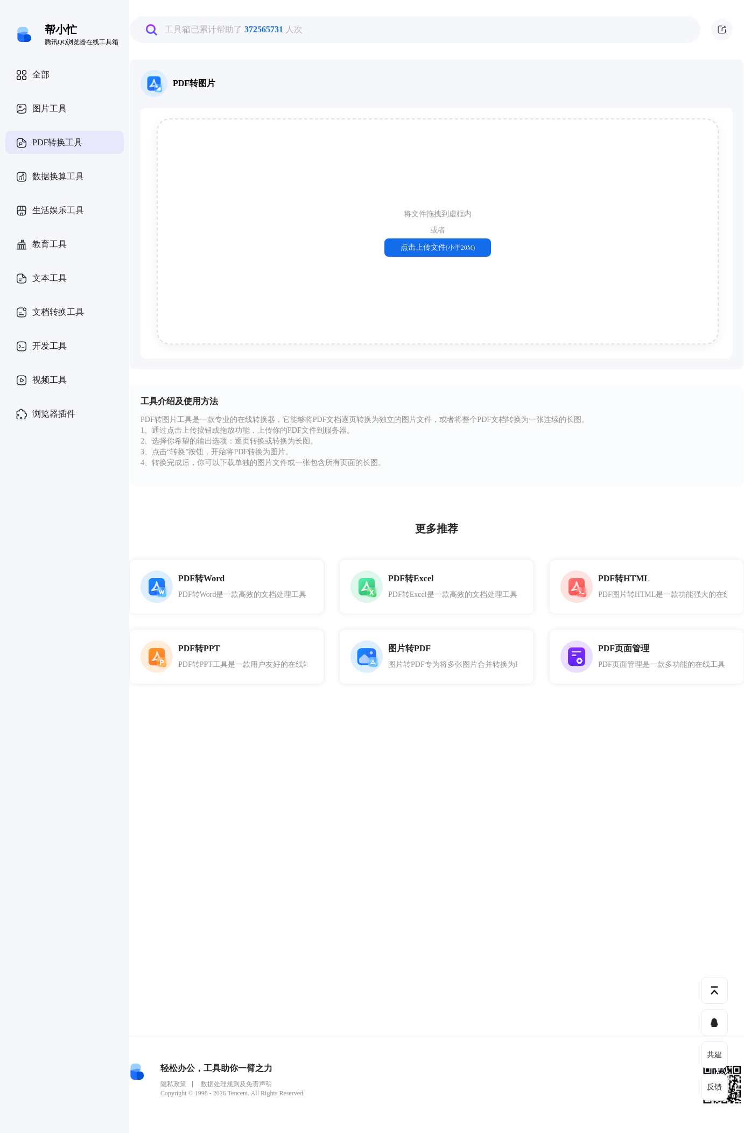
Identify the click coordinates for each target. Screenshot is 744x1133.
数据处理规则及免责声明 (236, 1084)
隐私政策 (173, 1084)
